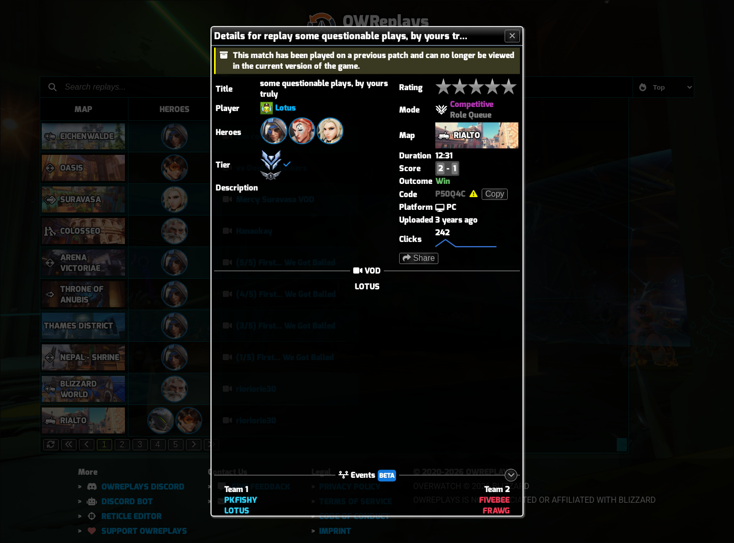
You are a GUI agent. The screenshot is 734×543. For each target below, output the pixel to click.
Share (419, 258)
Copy (494, 193)
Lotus (285, 107)
